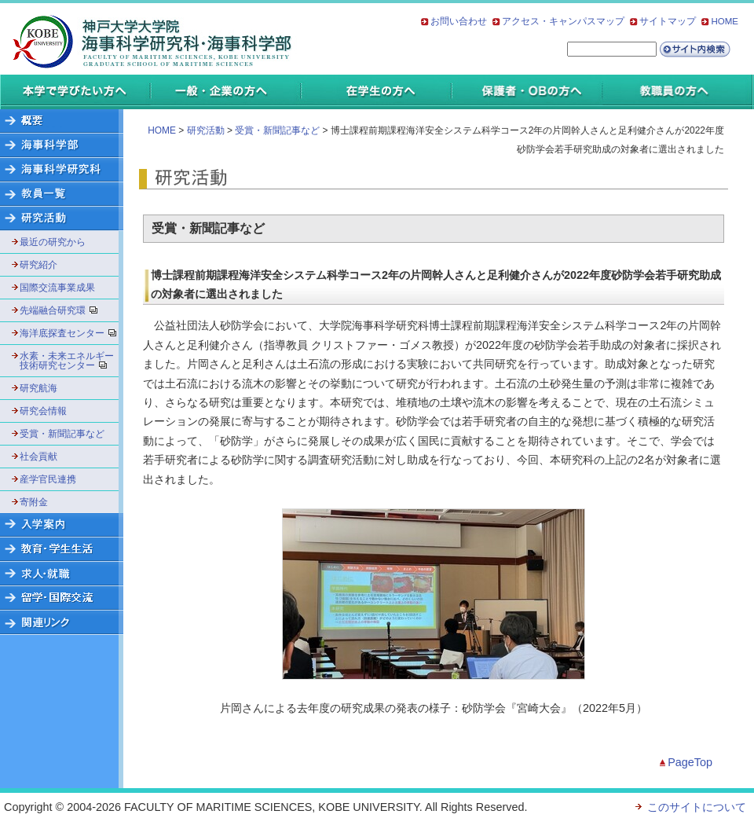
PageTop (690, 762)
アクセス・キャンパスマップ (563, 21)
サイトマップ (667, 21)
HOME (724, 21)
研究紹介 (38, 265)
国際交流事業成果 (57, 287)
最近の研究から (53, 242)
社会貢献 (38, 456)
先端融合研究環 (64, 310)
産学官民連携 (48, 479)
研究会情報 (43, 411)
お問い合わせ (458, 21)
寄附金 (34, 502)
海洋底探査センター (67, 333)
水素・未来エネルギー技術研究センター (67, 360)
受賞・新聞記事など (62, 433)
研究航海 (38, 388)
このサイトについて (696, 807)
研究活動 (206, 130)
